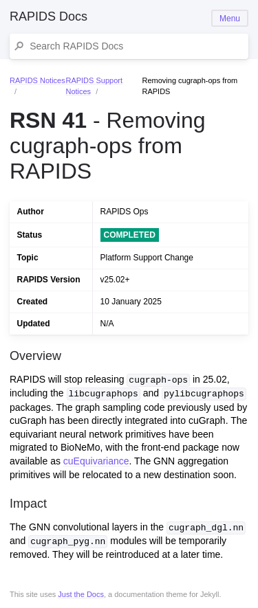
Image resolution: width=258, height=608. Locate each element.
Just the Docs (81, 593)
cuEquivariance (96, 460)
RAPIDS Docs (48, 16)
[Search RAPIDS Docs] (136, 46)
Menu (229, 18)
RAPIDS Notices (37, 80)
